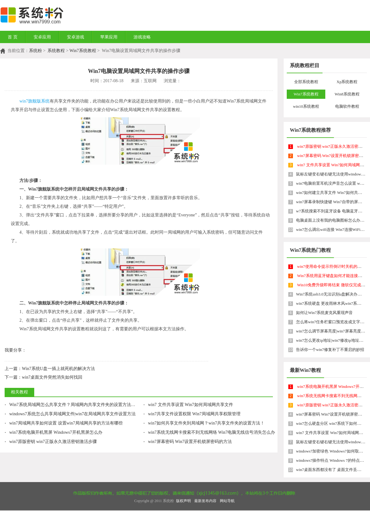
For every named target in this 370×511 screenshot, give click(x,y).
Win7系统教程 (82, 50)
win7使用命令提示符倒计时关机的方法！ (333, 266)
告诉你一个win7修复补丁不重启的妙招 (330, 349)
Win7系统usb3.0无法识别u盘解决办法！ (330, 294)
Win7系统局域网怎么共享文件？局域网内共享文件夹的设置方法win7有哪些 (79, 404)
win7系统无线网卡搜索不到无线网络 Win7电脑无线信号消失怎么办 (209, 432)
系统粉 (35, 50)
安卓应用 (42, 37)
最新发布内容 (205, 501)
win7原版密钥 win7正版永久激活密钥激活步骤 (51, 441)
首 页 (13, 37)
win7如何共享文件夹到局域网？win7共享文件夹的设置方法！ (204, 423)
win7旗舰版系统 (34, 101)
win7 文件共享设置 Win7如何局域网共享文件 (188, 404)
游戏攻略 (142, 37)
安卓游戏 (75, 37)
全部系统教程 (306, 81)
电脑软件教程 (347, 106)
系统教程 (56, 50)
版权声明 (183, 501)
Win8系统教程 (347, 94)
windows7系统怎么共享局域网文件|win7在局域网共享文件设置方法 (70, 414)
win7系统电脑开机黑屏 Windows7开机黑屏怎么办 (53, 432)
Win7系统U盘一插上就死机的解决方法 (50, 368)
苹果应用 (108, 37)
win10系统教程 (306, 106)
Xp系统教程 (347, 81)
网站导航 (227, 501)
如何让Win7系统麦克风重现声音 (324, 312)
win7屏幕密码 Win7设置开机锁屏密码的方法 (187, 441)
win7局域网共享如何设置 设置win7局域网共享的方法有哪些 (64, 423)
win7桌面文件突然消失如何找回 (43, 377)
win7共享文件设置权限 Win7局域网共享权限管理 (191, 414)
